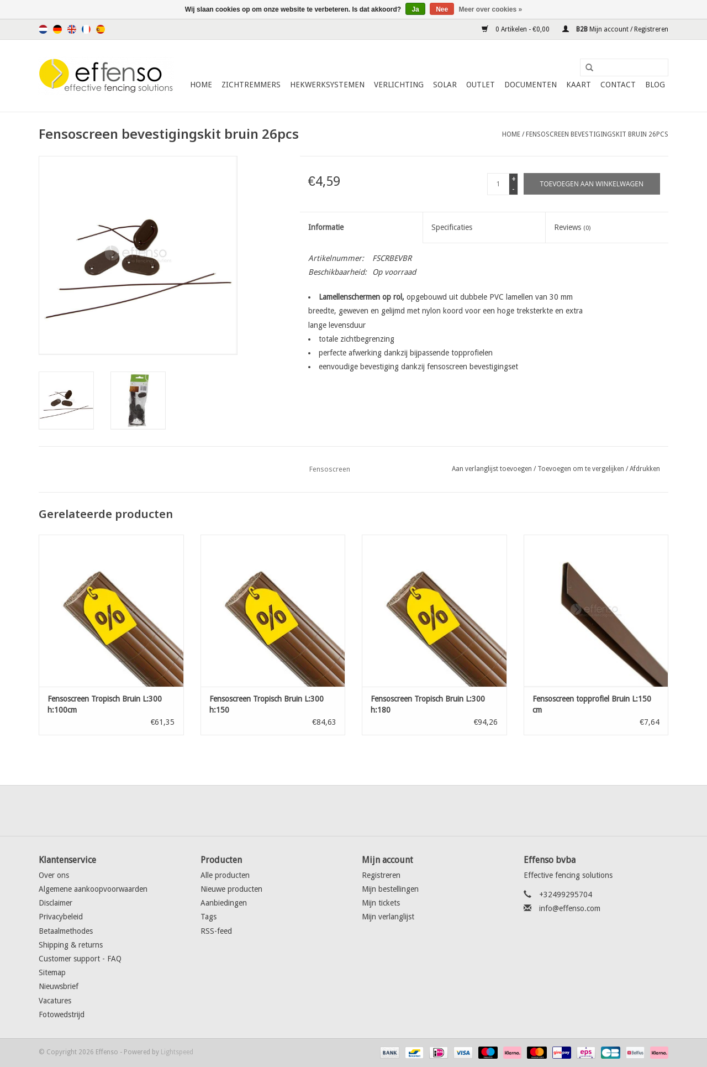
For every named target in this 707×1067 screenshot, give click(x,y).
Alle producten (225, 875)
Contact (618, 84)
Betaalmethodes (66, 931)
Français (86, 29)
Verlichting (399, 84)
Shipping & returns (71, 944)
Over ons (54, 875)
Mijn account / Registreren (615, 29)
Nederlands (43, 29)
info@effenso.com (569, 908)
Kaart (578, 84)
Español (100, 29)
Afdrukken (645, 469)
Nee (442, 9)
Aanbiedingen (224, 902)
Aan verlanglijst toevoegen (492, 469)
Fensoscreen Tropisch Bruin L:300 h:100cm (105, 704)
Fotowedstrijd (62, 1014)
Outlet (480, 84)
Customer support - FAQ (80, 958)
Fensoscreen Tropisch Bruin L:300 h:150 (266, 704)
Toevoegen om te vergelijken (581, 469)
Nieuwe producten (231, 889)
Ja (415, 9)
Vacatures (55, 1000)
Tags (209, 916)
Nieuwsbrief (58, 986)
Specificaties (451, 227)
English (71, 29)
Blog (655, 84)
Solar (445, 84)
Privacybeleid (61, 916)
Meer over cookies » (491, 9)
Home (201, 84)
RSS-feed (216, 931)
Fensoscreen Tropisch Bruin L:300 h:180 (428, 704)
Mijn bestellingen (390, 889)
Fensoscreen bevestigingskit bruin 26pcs (597, 134)
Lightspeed (177, 1052)
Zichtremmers (251, 84)
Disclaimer (55, 902)
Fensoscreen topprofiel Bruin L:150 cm (591, 704)
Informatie (326, 227)
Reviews (572, 227)
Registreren (381, 875)
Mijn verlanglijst (388, 916)
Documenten (530, 84)
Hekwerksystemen (327, 84)
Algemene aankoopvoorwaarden (93, 889)
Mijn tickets (381, 902)
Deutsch (57, 29)
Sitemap (52, 972)
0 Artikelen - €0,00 (516, 29)
